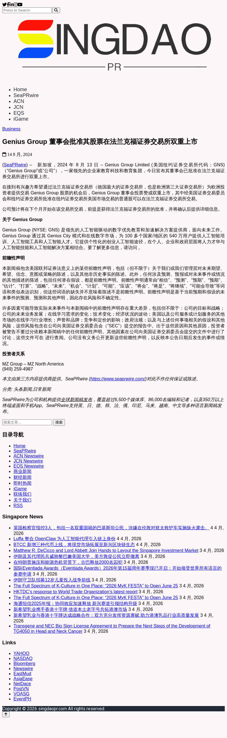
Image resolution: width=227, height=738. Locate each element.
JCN (18, 107)
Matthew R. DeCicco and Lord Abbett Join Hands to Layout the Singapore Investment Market (105, 550)
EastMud (22, 673)
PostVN (21, 688)
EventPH (22, 698)
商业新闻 (22, 471)
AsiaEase (23, 678)
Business (11, 129)
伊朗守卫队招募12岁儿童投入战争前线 (51, 580)
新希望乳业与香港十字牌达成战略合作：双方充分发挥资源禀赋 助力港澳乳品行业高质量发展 (106, 615)
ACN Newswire (28, 456)
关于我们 (22, 500)
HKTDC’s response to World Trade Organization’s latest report (75, 591)
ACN (18, 101)
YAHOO (21, 653)
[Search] (56, 10)
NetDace (22, 683)
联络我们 (22, 494)
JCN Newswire (28, 461)
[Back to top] (6, 714)
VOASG (21, 693)
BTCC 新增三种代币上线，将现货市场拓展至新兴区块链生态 (74, 544)
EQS (18, 113)
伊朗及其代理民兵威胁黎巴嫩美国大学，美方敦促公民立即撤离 (76, 556)
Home (20, 89)
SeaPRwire (26, 95)
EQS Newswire (28, 466)
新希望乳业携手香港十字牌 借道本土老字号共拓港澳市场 (70, 609)
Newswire (23, 668)
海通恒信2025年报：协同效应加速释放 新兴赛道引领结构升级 (75, 603)
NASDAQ (23, 658)
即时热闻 (22, 483)
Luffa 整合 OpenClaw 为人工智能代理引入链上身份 (64, 538)
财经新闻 (22, 477)
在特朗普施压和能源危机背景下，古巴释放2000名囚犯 (67, 562)
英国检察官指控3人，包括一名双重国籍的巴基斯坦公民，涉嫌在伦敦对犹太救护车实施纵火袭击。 (111, 527)
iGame (20, 119)
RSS (18, 505)
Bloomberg (24, 663)
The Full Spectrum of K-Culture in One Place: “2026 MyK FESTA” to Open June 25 (95, 585)
